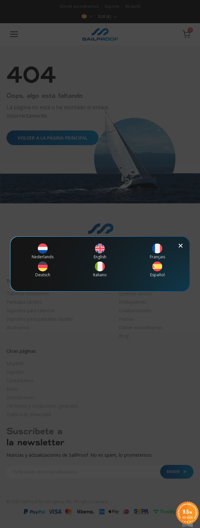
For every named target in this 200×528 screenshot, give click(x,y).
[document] (100, 264)
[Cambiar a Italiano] (100, 269)
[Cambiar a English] (100, 251)
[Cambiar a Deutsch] (43, 269)
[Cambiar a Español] (157, 269)
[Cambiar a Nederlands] (43, 251)
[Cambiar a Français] (157, 251)
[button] (180, 245)
